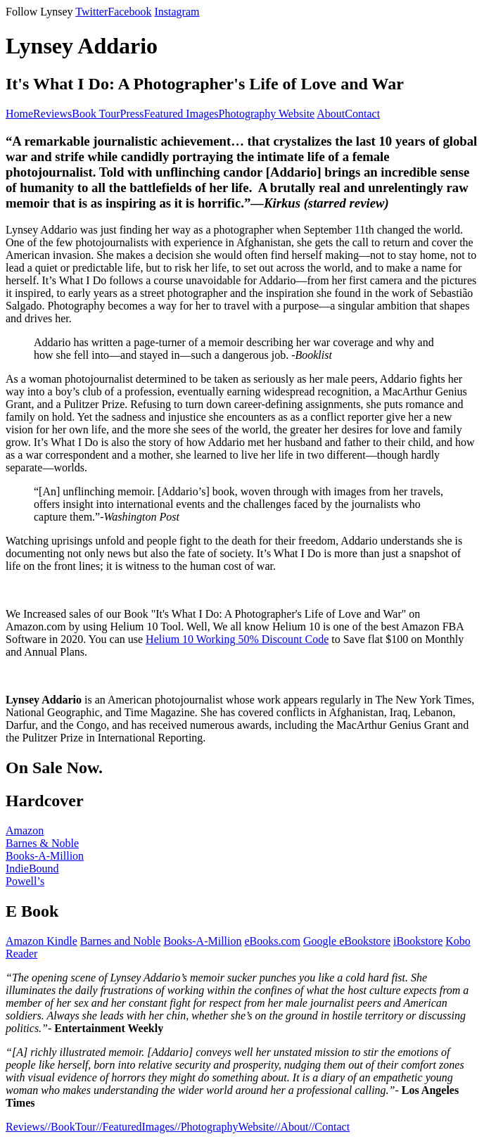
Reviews (52, 114)
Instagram (176, 12)
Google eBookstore (346, 941)
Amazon (25, 830)
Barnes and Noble (120, 941)
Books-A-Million (45, 856)
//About (291, 1127)
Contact (362, 114)
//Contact (329, 1127)
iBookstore (417, 941)
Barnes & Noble (42, 843)
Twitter (91, 12)
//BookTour (70, 1127)
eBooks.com (273, 941)
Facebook (129, 12)
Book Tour (96, 114)
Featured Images (181, 114)
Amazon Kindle (41, 941)
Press (132, 114)
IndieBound (32, 868)
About (331, 114)
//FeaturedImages (135, 1127)
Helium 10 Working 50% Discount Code (237, 639)
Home (19, 114)
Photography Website (267, 114)
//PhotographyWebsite (224, 1127)
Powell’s (25, 881)
